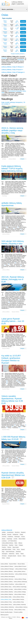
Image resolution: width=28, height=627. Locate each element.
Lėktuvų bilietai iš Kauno (20, 566)
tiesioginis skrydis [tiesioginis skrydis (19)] (12, 555)
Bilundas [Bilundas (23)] (4, 534)
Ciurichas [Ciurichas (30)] (4, 536)
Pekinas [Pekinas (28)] (9, 547)
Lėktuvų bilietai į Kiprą (6, 586)
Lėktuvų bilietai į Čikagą (20, 579)
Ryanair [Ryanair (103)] (23, 549)
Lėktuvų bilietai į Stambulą (19, 604)
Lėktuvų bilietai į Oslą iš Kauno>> (12, 69)
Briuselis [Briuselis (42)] (9, 534)
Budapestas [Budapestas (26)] (15, 534)
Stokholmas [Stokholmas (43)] (11, 553)
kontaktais (21, 59)
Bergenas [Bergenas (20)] (23, 532)
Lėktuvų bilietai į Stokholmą (7, 607)
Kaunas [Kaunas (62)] (23, 536)
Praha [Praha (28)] (14, 549)
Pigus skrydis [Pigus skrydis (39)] (16, 547)
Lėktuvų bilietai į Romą (6, 604)
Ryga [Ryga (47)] (3, 551)
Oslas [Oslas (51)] (16, 545)
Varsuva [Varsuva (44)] (19, 555)
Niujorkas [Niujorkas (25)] (11, 545)
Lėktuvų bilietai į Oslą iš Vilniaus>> (12, 67)
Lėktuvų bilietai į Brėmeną (7, 579)
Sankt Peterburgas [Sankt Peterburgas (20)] (10, 551)
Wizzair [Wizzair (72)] (8, 558)
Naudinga (4, 195)
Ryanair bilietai (15, 311)
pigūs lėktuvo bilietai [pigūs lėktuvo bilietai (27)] (6, 549)
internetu (4, 58)
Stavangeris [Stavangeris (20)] (4, 553)
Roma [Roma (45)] (18, 549)
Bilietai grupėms (4, 614)
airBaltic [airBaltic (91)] (4, 532)
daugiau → (23, 158)
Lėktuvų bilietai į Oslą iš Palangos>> (13, 72)
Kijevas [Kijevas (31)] (3, 538)
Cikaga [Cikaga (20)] (21, 534)
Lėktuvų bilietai (12, 159)
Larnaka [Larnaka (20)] (15, 538)
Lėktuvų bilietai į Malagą (20, 591)
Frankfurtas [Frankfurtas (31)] (10, 536)
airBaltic (4, 159)
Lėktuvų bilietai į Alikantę (7, 571)
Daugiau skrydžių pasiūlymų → (18, 53)
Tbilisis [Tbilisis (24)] (22, 553)
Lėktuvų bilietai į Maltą (6, 596)
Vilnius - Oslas (5, 21)
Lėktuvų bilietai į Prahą (6, 602)
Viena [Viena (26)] (24, 555)
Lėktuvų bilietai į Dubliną (7, 581)
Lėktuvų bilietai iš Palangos (7, 569)
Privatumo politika (18, 612)
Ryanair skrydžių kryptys (7, 612)
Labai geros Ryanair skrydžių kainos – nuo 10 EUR (12, 321)
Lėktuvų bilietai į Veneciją (7, 609)
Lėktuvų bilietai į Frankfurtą (7, 584)
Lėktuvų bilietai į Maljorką (7, 594)
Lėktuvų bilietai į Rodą (18, 602)
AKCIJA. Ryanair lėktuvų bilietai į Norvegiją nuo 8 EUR (12, 279)
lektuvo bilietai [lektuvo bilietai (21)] (22, 538)
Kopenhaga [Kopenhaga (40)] (9, 538)
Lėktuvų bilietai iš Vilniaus (7, 566)
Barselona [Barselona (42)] (17, 532)
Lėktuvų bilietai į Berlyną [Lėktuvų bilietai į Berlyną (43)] (7, 543)
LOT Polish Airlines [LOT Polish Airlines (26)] (12, 540)
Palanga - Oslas (5, 32)
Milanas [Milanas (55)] (20, 543)
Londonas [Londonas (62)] (4, 540)
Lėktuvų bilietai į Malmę (20, 594)
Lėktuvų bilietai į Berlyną (21, 574)
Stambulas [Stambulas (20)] (18, 551)
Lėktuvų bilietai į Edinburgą (20, 581)
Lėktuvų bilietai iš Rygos (21, 569)
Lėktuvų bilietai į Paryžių (18, 599)
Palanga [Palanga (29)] (21, 545)
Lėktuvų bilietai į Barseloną (7, 574)
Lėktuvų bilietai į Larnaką (7, 589)
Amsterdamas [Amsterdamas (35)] (10, 532)
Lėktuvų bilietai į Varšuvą (21, 607)
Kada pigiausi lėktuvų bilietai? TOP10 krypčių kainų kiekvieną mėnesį (12, 168)
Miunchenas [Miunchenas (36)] (5, 545)
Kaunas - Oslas (5, 43)
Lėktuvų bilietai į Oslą (6, 599)
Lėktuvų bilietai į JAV (20, 584)
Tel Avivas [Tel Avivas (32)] (4, 555)
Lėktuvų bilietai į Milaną (18, 596)
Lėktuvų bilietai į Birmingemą (8, 576)
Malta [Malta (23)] (16, 543)
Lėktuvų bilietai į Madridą (7, 591)
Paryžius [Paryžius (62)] (4, 547)
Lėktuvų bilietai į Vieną (19, 609)
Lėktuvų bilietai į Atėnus (19, 571)
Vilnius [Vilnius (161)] (3, 558)
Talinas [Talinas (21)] (17, 553)
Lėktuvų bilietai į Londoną (20, 589)
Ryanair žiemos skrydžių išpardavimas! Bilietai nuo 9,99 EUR (13, 475)
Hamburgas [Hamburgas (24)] (17, 536)
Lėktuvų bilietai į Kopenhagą (19, 586)
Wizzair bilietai (21, 563)
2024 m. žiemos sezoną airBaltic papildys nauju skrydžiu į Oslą (12, 130)
